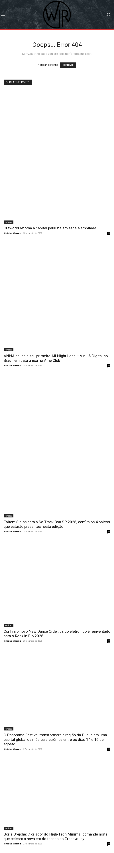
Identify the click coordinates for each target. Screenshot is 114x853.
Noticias (8, 222)
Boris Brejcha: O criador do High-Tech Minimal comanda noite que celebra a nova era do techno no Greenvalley (55, 836)
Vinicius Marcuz (12, 233)
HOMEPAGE (67, 65)
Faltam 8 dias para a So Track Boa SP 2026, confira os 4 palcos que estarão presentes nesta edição (57, 524)
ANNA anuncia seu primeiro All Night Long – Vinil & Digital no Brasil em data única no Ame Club (56, 358)
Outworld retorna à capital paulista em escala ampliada (50, 228)
